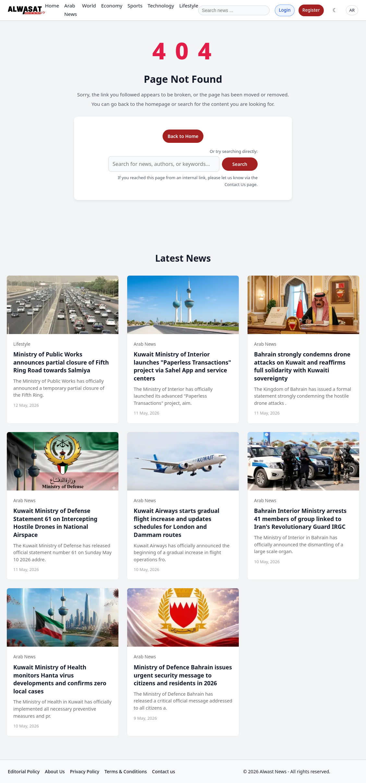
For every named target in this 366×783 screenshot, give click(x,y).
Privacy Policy (84, 771)
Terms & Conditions (125, 771)
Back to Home (182, 136)
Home (52, 5)
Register (311, 10)
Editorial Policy (24, 771)
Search (239, 164)
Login (284, 10)
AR (352, 10)
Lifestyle (188, 5)
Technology (161, 5)
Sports (135, 5)
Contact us (163, 771)
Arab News (70, 9)
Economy (111, 5)
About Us (55, 771)
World (89, 5)
